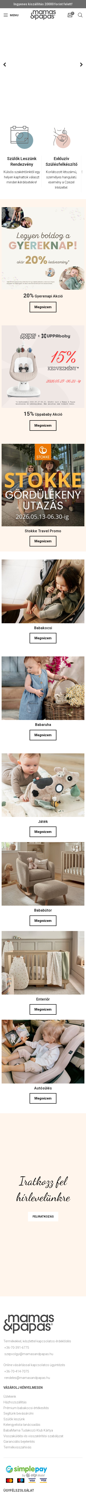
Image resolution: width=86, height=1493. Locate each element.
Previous (7, 65)
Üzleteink (9, 1397)
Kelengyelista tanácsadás (21, 1424)
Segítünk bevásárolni (18, 1413)
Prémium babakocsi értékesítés (26, 1408)
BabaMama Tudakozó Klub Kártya (28, 1430)
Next (78, 65)
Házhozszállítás (15, 1402)
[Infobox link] (23, 171)
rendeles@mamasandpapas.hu (27, 1378)
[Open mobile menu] (11, 15)
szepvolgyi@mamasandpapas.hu (28, 1354)
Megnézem (43, 307)
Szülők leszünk (14, 1419)
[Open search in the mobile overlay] (80, 15)
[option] (23, 160)
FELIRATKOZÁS (43, 1216)
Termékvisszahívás (17, 1447)
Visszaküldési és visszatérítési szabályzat (33, 1436)
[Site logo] (43, 15)
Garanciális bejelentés (19, 1441)
